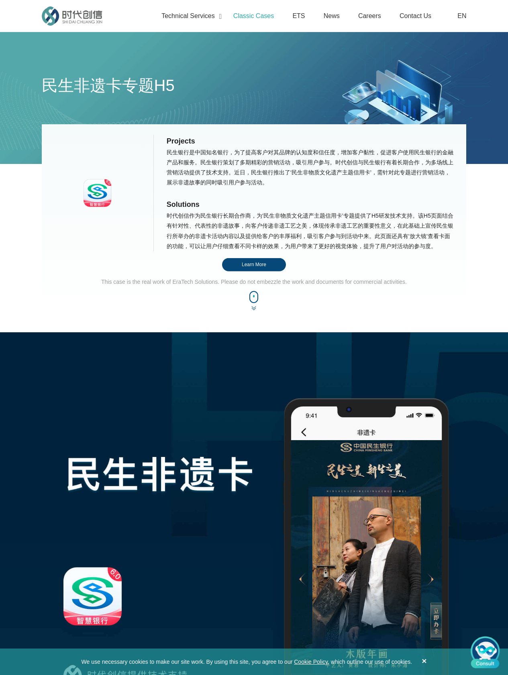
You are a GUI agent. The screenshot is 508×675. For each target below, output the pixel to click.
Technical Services (188, 15)
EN (457, 16)
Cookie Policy (311, 662)
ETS (298, 15)
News (332, 15)
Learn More (254, 264)
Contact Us (415, 15)
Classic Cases (253, 15)
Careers (369, 15)
